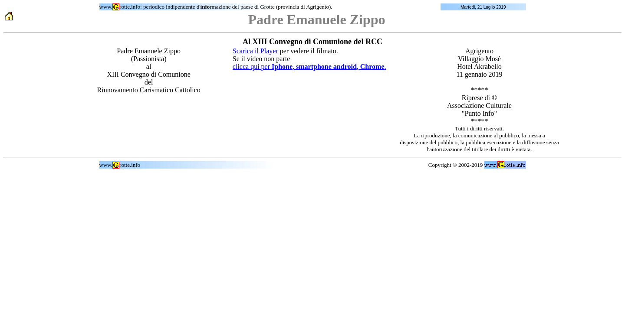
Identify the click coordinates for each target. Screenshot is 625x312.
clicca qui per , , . (309, 66)
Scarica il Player (255, 51)
